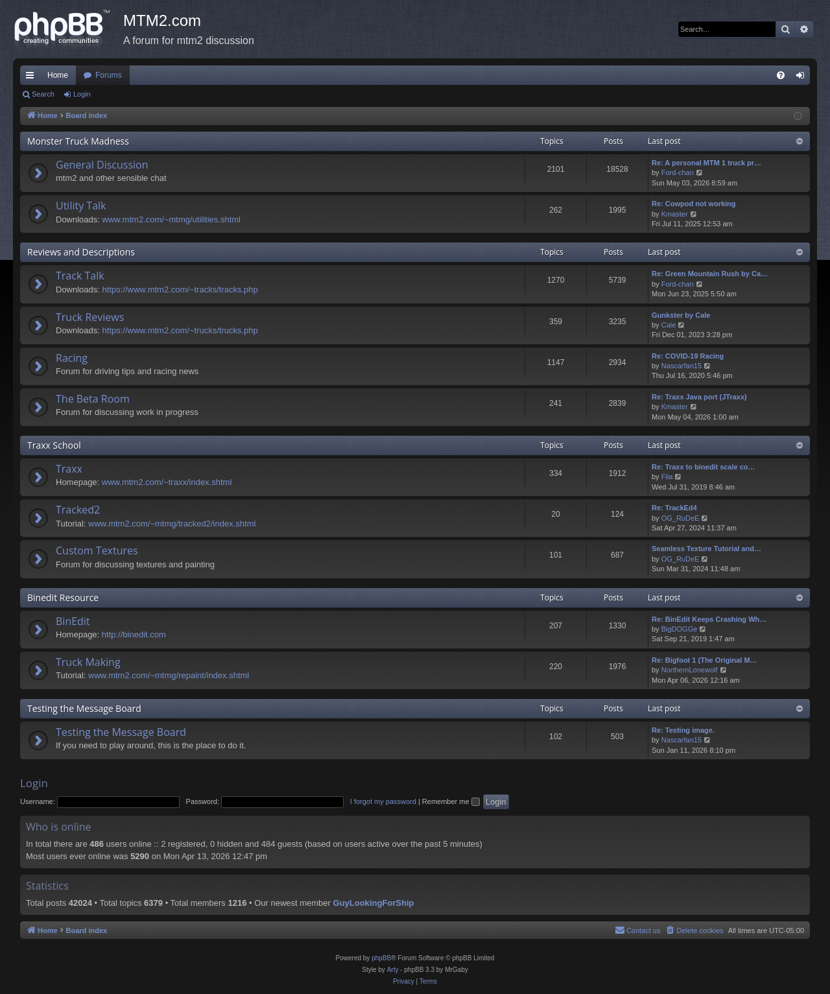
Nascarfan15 (681, 366)
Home (57, 75)
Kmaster (674, 214)
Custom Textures (97, 550)
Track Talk (80, 275)
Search (43, 94)
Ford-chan (677, 172)
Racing (72, 358)
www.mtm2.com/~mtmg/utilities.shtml (171, 219)
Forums (108, 75)
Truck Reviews (90, 317)
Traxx (69, 469)
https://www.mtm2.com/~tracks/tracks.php (180, 289)
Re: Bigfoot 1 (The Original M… (704, 660)
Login (82, 94)
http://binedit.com (134, 634)
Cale (668, 325)
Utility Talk (81, 205)
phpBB (381, 958)
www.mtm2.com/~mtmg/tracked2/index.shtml (171, 523)
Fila (667, 476)
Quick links (32, 78)
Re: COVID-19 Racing (688, 356)
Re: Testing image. (683, 730)
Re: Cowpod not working (694, 203)
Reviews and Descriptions (81, 252)
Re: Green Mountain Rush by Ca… (710, 274)
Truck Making (88, 662)
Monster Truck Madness (78, 141)
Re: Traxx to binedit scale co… (703, 467)
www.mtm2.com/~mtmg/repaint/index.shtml (168, 675)
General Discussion (102, 165)
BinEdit (73, 621)
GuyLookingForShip (373, 903)
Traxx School (54, 445)
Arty (393, 969)
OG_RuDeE (680, 518)
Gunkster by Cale (681, 315)
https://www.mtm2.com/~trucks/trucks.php (180, 330)
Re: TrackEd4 (674, 508)
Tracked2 (78, 510)
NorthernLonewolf (689, 670)
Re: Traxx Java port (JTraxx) (699, 397)
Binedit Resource (63, 597)
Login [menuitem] (803, 78)
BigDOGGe (679, 629)
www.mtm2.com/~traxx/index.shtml (166, 482)
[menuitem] (780, 75)
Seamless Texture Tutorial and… (706, 548)
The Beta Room (93, 399)
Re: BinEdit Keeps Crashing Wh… (709, 619)
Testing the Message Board (84, 708)
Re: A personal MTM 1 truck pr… (706, 163)
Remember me (451, 801)
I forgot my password (383, 801)
